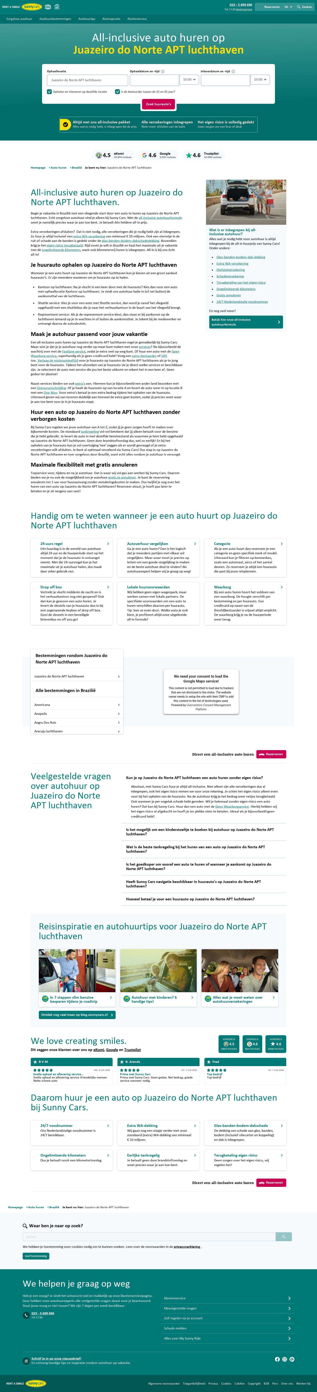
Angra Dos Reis (77, 722)
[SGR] (57, 7)
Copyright (254, 1383)
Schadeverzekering (230, 276)
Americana (77, 705)
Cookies (226, 1383)
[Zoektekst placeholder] (149, 1236)
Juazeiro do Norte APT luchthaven (77, 676)
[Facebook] (277, 1359)
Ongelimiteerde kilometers (236, 289)
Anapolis (77, 714)
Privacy (213, 1383)
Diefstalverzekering (231, 270)
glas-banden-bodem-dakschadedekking (130, 241)
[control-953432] (154, 80)
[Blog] (292, 1359)
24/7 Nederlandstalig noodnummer (242, 302)
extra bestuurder (144, 356)
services (145, 347)
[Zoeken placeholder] (284, 1236)
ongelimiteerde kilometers (61, 250)
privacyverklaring (187, 1247)
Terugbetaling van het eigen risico (241, 282)
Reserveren (271, 754)
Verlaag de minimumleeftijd (58, 360)
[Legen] (124, 80)
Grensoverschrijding (51, 388)
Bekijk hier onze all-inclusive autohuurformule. (246, 322)
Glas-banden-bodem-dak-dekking (241, 257)
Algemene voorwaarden (164, 1383)
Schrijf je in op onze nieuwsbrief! (56, 1359)
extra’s (80, 383)
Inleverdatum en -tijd (218, 71)
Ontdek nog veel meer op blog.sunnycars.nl (77, 1015)
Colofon (240, 1383)
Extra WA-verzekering (232, 264)
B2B (266, 1383)
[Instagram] (284, 1359)
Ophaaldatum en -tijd (147, 71)
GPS (164, 356)
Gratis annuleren (229, 295)
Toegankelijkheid (194, 1383)
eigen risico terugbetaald (65, 245)
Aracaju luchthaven (77, 731)
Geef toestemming (36, 1256)
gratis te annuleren (122, 477)
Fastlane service (74, 351)
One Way (50, 393)
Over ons (287, 1383)
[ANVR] (48, 7)
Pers (275, 1383)
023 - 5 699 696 (43, 1313)
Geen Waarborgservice (232, 806)
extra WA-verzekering (89, 236)
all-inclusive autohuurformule (160, 218)
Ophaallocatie (56, 71)
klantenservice (244, 9)
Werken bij (303, 1383)
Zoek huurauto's (158, 104)
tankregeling (90, 432)
